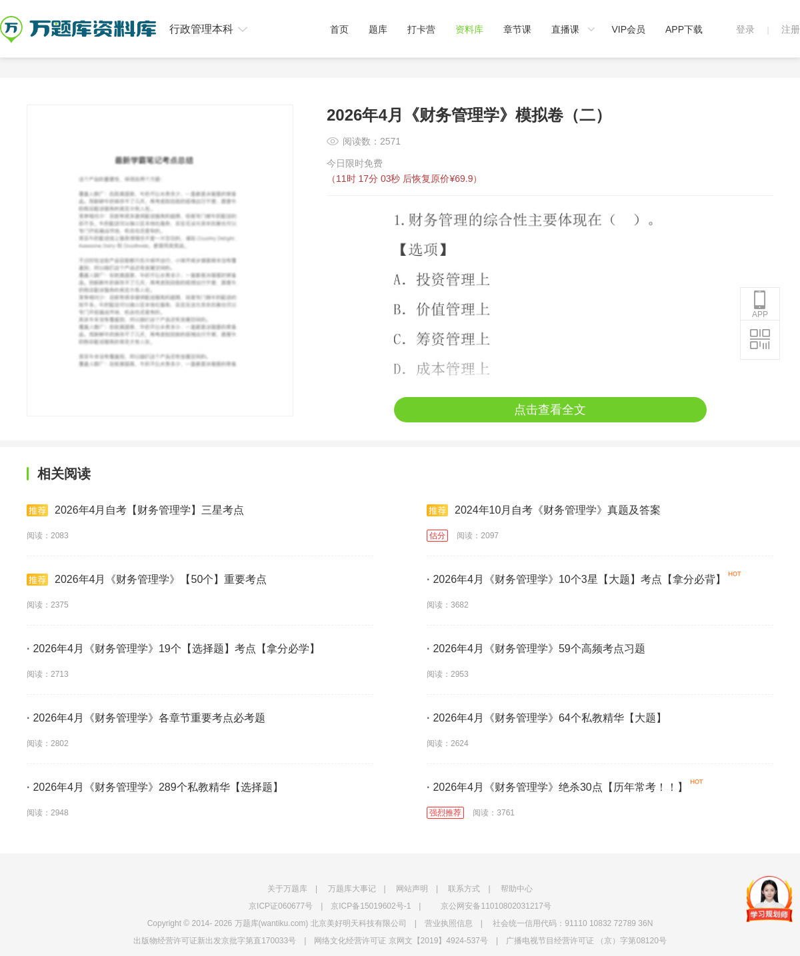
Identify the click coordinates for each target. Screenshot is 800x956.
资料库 (469, 29)
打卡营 (421, 29)
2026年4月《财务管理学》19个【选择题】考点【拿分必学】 (173, 648)
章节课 (517, 29)
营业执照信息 (449, 923)
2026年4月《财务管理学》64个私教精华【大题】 (547, 717)
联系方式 (464, 888)
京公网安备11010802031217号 (496, 906)
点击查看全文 (550, 409)
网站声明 (412, 888)
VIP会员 (628, 29)
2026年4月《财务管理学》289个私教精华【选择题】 (155, 787)
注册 (790, 29)
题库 (378, 29)
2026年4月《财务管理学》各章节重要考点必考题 (146, 717)
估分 (437, 535)
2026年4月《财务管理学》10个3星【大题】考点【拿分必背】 (576, 579)
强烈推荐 (445, 812)
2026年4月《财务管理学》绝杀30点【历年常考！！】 (557, 787)
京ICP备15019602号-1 (371, 906)
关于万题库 (287, 888)
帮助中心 (517, 888)
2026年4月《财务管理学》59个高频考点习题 (536, 648)
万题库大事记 (352, 888)
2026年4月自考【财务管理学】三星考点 (136, 510)
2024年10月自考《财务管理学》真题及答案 (544, 510)
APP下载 (684, 29)
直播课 (565, 29)
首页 (339, 29)
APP (760, 304)
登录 (745, 29)
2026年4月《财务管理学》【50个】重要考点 (147, 580)
